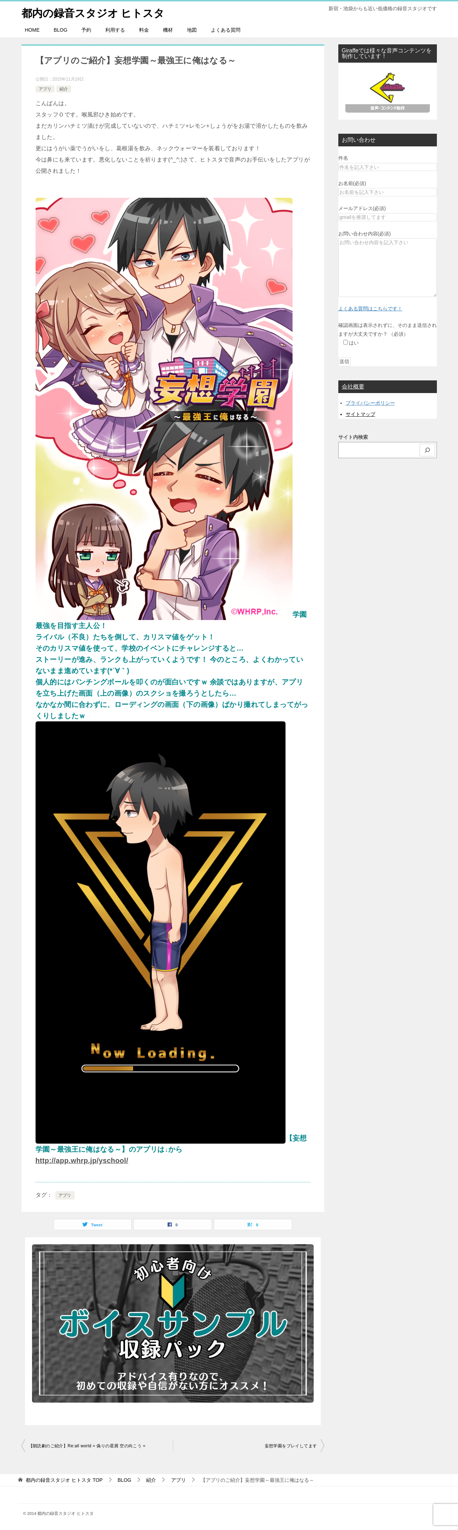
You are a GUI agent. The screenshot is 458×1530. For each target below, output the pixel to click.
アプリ (45, 88)
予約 (86, 30)
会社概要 (353, 386)
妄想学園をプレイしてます (291, 1445)
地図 (192, 30)
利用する (115, 30)
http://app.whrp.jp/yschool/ (82, 1160)
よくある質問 (225, 30)
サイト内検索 (353, 437)
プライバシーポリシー (370, 402)
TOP (64, 1480)
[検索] (427, 449)
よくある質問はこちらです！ (370, 308)
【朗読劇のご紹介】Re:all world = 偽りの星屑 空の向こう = (87, 1445)
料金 (144, 30)
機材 (168, 30)
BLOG (61, 30)
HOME (32, 30)
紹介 (63, 88)
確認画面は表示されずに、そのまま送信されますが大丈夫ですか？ (387, 333)
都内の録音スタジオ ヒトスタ (93, 12)
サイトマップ (360, 414)
